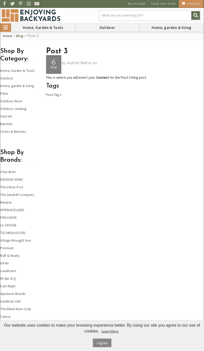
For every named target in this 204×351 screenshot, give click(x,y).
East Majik (7, 286)
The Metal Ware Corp (15, 309)
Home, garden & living (172, 27)
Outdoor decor (11, 101)
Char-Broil (8, 172)
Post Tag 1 (54, 94)
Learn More (110, 331)
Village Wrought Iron (15, 240)
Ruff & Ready (10, 256)
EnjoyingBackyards (40, 16)
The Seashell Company (17, 195)
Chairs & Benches (13, 131)
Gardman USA (10, 301)
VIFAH (4, 263)
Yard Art (6, 116)
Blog (19, 36)
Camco (5, 316)
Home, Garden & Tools (43, 27)
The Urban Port (11, 187)
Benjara (6, 202)
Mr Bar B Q (8, 278)
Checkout (191, 4)
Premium (7, 248)
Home (7, 36)
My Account (136, 4)
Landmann (8, 271)
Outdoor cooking (13, 109)
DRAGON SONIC (11, 179)
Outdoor (107, 27)
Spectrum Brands (12, 294)
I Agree (102, 343)
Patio (4, 93)
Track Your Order (163, 4)
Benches (6, 124)
